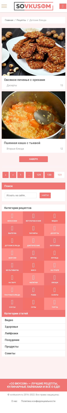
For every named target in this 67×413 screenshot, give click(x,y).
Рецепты (21, 20)
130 (49, 174)
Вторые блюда (15, 148)
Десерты (12, 85)
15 (61, 85)
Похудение (12, 340)
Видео (9, 320)
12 (61, 148)
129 (39, 174)
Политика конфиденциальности (38, 401)
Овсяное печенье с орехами (24, 80)
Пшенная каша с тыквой (22, 143)
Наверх (33, 159)
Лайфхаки (11, 333)
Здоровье (11, 326)
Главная (9, 20)
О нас (14, 401)
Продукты (12, 346)
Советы (10, 353)
